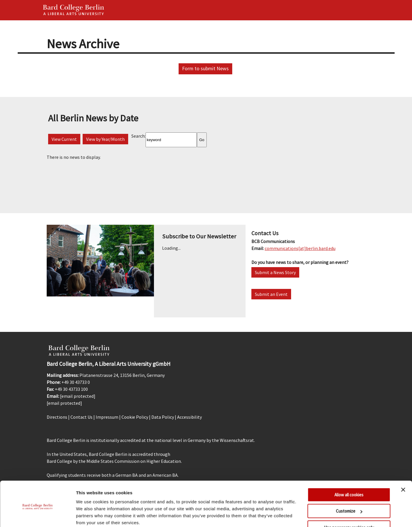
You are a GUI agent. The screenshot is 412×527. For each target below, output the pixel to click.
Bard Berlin (73, 10)
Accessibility (189, 417)
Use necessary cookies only (349, 504)
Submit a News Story (275, 272)
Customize (349, 488)
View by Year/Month (105, 139)
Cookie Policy (134, 417)
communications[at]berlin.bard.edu (300, 248)
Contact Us (81, 417)
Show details (89, 515)
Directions (57, 417)
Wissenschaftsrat (237, 440)
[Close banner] (403, 467)
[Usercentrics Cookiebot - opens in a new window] (37, 515)
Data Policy (162, 417)
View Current (64, 139)
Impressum (107, 417)
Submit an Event (271, 294)
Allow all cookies (348, 471)
